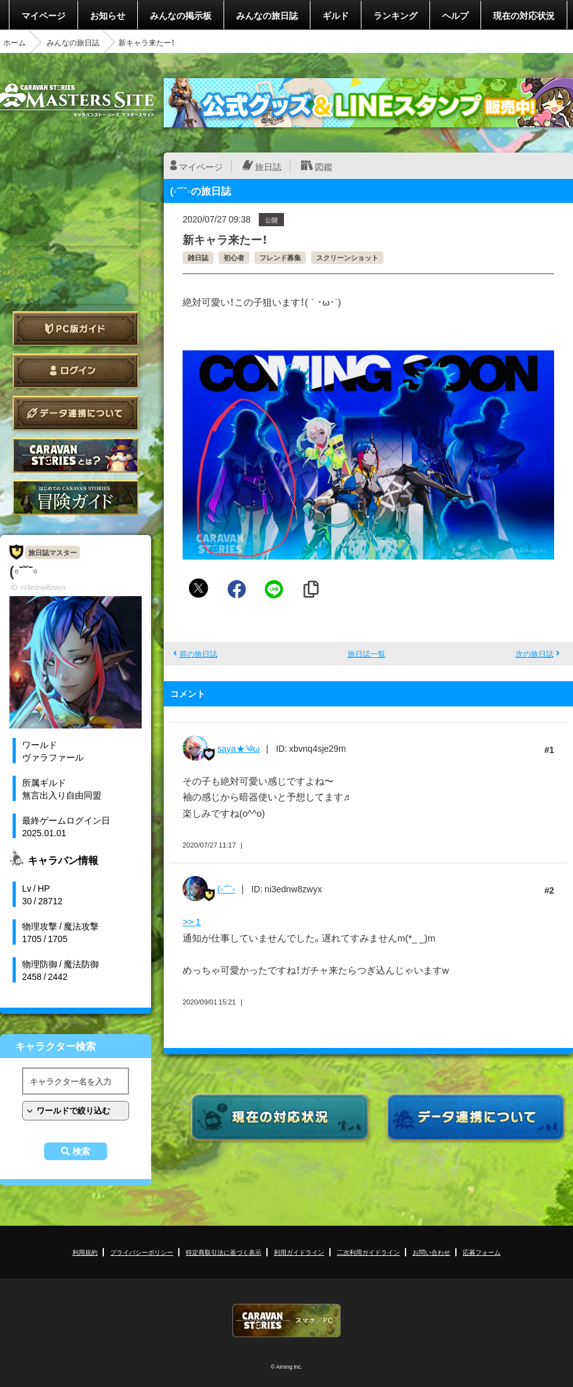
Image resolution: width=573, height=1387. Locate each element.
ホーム (14, 42)
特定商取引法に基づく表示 (223, 1252)
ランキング (395, 15)
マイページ (43, 15)
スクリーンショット (347, 257)
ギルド (335, 15)
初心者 (234, 257)
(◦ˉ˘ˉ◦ (226, 888)
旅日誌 (268, 166)
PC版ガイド (76, 328)
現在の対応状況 (524, 15)
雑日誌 (198, 257)
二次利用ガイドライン (368, 1252)
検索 (81, 1151)
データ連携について (76, 413)
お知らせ (107, 15)
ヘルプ (455, 15)
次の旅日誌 (534, 653)
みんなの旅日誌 (267, 15)
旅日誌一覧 (366, 653)
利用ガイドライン (299, 1252)
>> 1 (192, 921)
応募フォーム (482, 1252)
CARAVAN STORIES (286, 1320)
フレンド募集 (280, 257)
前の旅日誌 (198, 653)
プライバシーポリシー (141, 1252)
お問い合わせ (431, 1252)
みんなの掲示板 (181, 15)
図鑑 (323, 166)
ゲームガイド (76, 497)
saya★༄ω (238, 748)
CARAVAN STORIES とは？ (76, 455)
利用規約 (85, 1252)
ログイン (76, 371)
